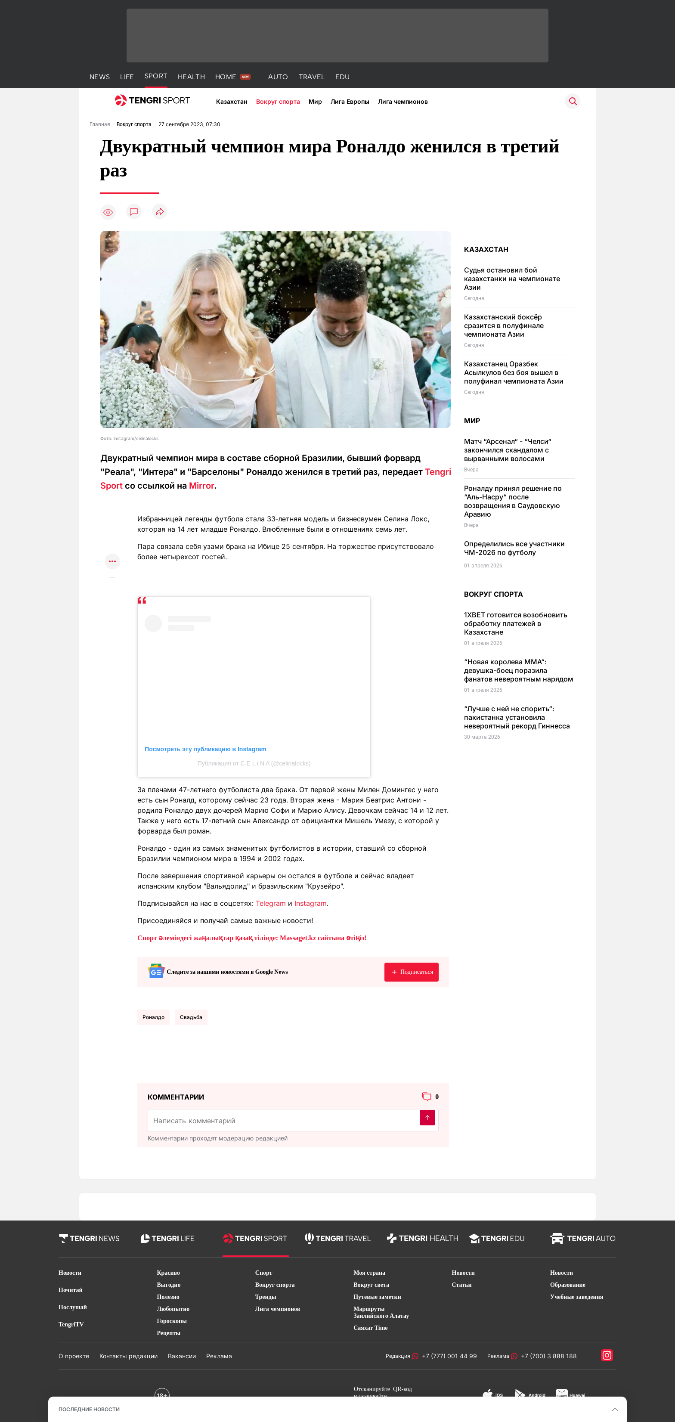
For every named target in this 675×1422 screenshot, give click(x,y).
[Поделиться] (159, 212)
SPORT (156, 76)
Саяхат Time (370, 1328)
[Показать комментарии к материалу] (112, 590)
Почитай (71, 1290)
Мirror (201, 485)
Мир (315, 101)
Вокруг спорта (278, 101)
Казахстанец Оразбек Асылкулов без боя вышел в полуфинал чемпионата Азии (514, 372)
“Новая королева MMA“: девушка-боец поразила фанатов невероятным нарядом (518, 670)
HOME (225, 77)
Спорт (263, 1273)
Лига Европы (350, 101)
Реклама (219, 1356)
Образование (567, 1285)
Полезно (168, 1297)
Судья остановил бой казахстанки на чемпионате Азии (512, 278)
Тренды (265, 1297)
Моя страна (369, 1273)
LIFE (127, 77)
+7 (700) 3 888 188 (547, 1356)
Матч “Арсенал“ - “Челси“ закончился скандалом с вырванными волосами (507, 450)
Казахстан (232, 101)
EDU (342, 77)
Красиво (168, 1273)
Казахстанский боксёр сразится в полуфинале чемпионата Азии (504, 325)
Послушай (73, 1307)
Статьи (462, 1285)
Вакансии (182, 1356)
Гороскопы (172, 1321)
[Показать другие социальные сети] (112, 562)
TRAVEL (312, 77)
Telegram (271, 903)
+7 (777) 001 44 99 (447, 1356)
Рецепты (168, 1333)
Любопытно (173, 1309)
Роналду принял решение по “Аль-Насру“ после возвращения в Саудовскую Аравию (513, 501)
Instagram (310, 903)
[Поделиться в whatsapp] (112, 511)
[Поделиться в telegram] (112, 528)
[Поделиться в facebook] (112, 545)
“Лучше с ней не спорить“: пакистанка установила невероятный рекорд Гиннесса (517, 717)
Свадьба (191, 1017)
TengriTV (71, 1324)
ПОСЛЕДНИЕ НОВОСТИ (89, 1409)
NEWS (100, 77)
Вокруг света (371, 1285)
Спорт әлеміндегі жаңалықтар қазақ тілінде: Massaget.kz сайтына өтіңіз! (252, 938)
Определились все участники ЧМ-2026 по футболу (514, 548)
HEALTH (191, 77)
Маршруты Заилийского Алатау (381, 1312)
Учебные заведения (576, 1297)
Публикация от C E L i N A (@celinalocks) (254, 763)
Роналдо (153, 1017)
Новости (70, 1273)
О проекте (74, 1356)
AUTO (278, 77)
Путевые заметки (377, 1297)
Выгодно (168, 1285)
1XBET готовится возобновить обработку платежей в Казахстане (515, 623)
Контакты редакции (128, 1356)
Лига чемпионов (403, 101)
